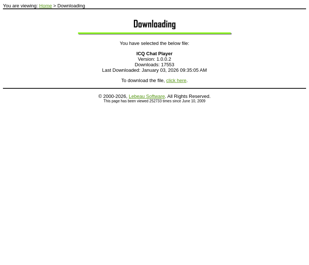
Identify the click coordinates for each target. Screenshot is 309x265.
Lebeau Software (147, 96)
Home (45, 5)
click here (176, 80)
